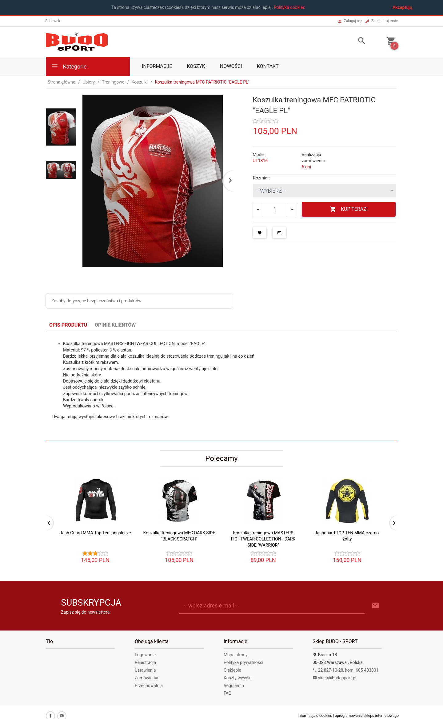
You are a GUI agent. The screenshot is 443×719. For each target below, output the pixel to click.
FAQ (227, 693)
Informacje (157, 66)
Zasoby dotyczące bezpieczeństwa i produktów (96, 300)
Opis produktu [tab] (68, 325)
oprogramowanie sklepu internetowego (367, 715)
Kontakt (268, 66)
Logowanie (145, 654)
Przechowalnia (149, 685)
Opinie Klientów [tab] (115, 325)
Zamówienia (146, 677)
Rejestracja (145, 662)
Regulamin (234, 685)
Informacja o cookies (314, 715)
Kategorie (68, 66)
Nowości (231, 66)
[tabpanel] (221, 386)
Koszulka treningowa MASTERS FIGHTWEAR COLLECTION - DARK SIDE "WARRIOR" (263, 539)
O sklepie (232, 670)
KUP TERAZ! (349, 209)
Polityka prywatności (243, 662)
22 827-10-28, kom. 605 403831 (346, 670)
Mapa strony (236, 654)
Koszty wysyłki (238, 677)
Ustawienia (145, 670)
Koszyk (196, 66)
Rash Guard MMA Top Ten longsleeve (95, 532)
